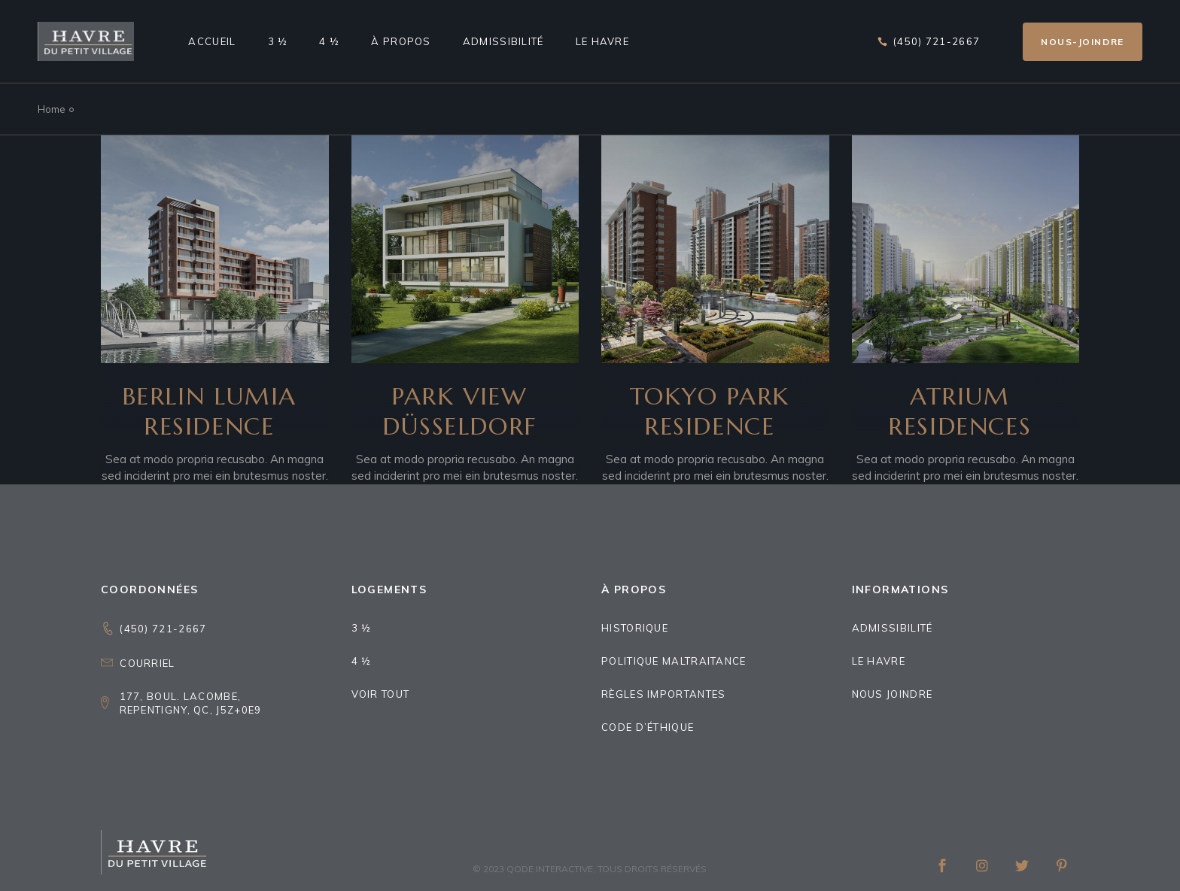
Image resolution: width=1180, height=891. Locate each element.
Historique (634, 628)
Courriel (147, 663)
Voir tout (380, 694)
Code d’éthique (647, 727)
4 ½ (361, 661)
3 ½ (361, 628)
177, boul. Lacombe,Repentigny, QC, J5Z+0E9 (191, 703)
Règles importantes (663, 694)
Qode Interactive (549, 868)
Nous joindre (892, 694)
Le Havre (878, 661)
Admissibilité (892, 628)
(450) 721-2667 (163, 629)
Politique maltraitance (674, 661)
